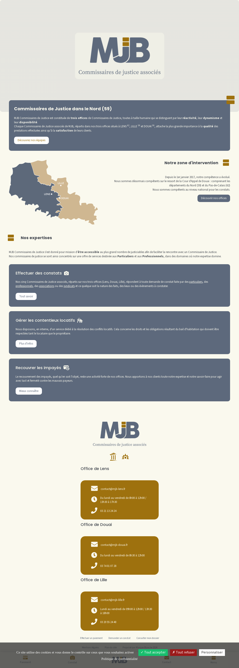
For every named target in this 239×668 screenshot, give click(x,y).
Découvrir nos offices (214, 198)
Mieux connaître (28, 391)
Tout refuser (183, 652)
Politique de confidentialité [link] (119, 659)
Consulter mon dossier (147, 638)
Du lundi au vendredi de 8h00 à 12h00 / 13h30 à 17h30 (118, 500)
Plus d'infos (26, 344)
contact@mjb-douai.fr (114, 545)
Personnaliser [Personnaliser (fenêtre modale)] (212, 652)
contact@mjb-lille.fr (113, 600)
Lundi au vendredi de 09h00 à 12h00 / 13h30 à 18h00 (121, 611)
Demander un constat (119, 638)
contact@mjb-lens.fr (113, 489)
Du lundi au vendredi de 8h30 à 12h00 (118, 556)
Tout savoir (26, 296)
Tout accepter (153, 652)
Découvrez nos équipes (31, 140)
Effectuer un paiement (91, 638)
